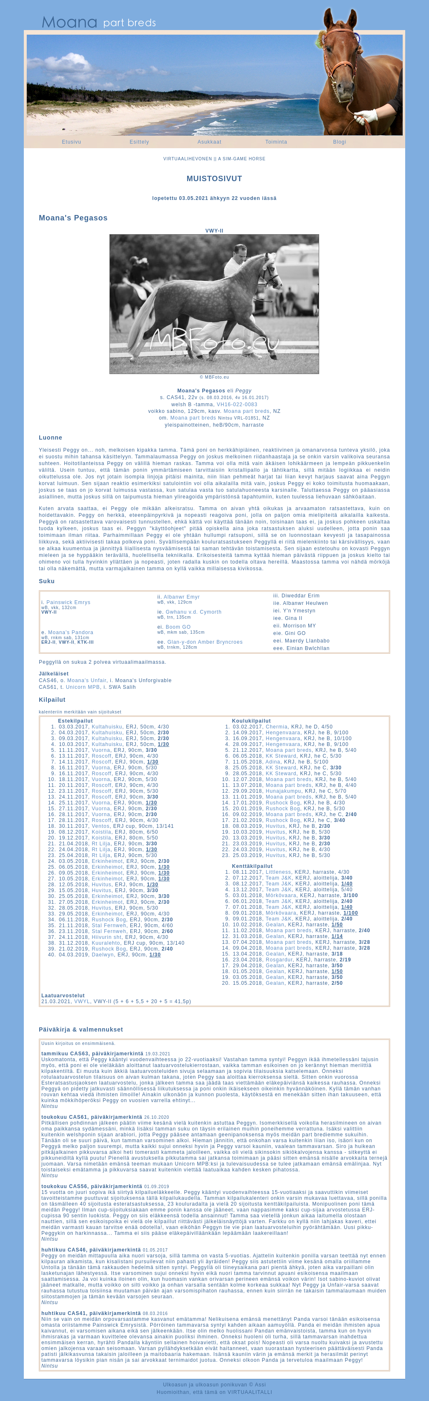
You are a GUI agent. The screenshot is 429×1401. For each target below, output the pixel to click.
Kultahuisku (107, 727)
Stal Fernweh (109, 925)
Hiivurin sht (107, 937)
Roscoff (102, 756)
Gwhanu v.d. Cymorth (194, 612)
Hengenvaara (283, 733)
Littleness (278, 872)
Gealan (275, 925)
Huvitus (102, 885)
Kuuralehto (106, 943)
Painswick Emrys (68, 602)
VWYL (82, 1001)
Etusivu (71, 142)
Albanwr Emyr (182, 597)
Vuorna (101, 750)
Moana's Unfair (87, 680)
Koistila (102, 832)
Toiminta (276, 142)
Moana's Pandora (71, 632)
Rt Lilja (101, 844)
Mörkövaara (281, 895)
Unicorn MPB (83, 687)
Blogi (339, 142)
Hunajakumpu (283, 791)
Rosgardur (279, 960)
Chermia (276, 727)
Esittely (140, 142)
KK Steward (281, 756)
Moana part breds (246, 411)
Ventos (101, 826)
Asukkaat (209, 142)
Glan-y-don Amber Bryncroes (205, 642)
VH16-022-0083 (237, 404)
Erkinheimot (107, 861)
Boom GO (178, 627)
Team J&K (279, 878)
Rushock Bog (109, 920)
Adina (273, 762)
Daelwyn (103, 955)
